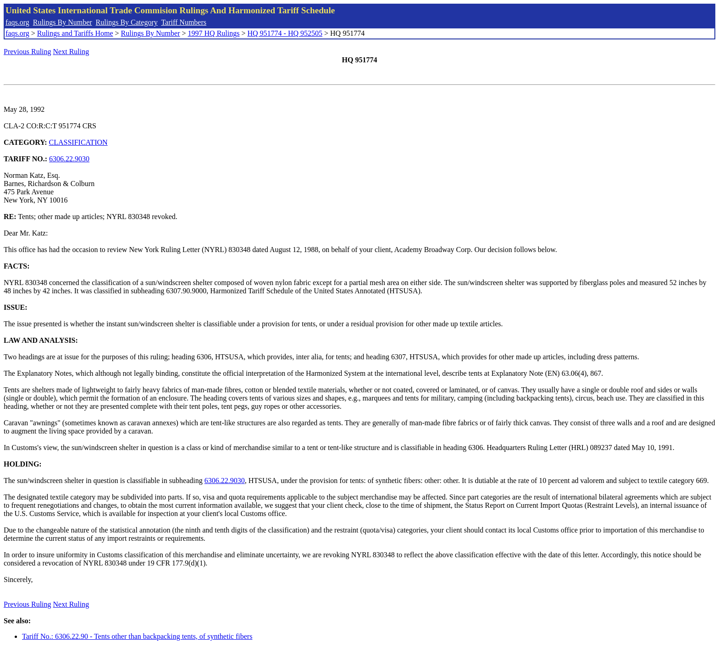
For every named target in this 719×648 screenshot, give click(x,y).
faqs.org (17, 22)
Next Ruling (71, 51)
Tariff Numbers (183, 22)
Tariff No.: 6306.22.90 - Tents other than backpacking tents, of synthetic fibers (137, 636)
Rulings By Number (62, 22)
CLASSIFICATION (78, 142)
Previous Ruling (27, 51)
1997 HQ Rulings (214, 33)
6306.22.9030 (69, 159)
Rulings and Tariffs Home (75, 33)
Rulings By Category (127, 22)
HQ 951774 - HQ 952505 (284, 33)
